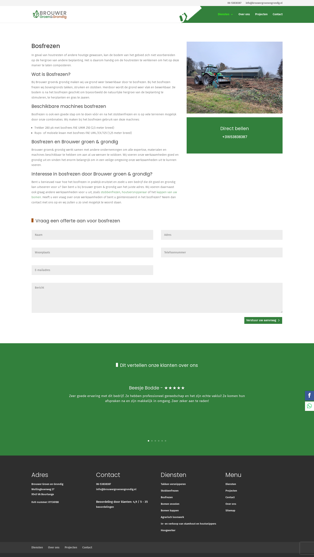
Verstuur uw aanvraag (261, 320)
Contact (278, 14)
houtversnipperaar (134, 192)
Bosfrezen (167, 497)
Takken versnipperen (173, 484)
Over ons (244, 14)
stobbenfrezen (110, 192)
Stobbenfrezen (170, 490)
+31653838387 (234, 136)
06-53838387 (103, 484)
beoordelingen (105, 506)
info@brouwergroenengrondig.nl (116, 489)
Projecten (261, 14)
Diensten (223, 14)
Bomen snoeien (170, 503)
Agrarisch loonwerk (172, 517)
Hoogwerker (168, 530)
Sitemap (230, 510)
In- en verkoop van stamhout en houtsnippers (188, 523)
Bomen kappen (170, 510)
